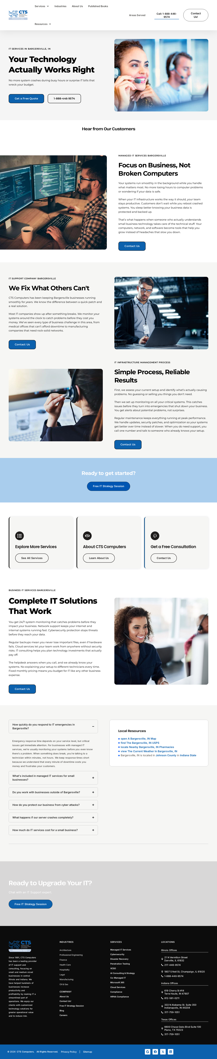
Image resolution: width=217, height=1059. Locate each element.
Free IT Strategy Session (108, 486)
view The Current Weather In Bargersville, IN (149, 751)
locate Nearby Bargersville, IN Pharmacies (147, 747)
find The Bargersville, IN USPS (140, 742)
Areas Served (137, 15)
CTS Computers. (26, 1051)
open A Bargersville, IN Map (138, 738)
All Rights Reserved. (47, 1051)
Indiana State (188, 755)
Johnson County (166, 755)
